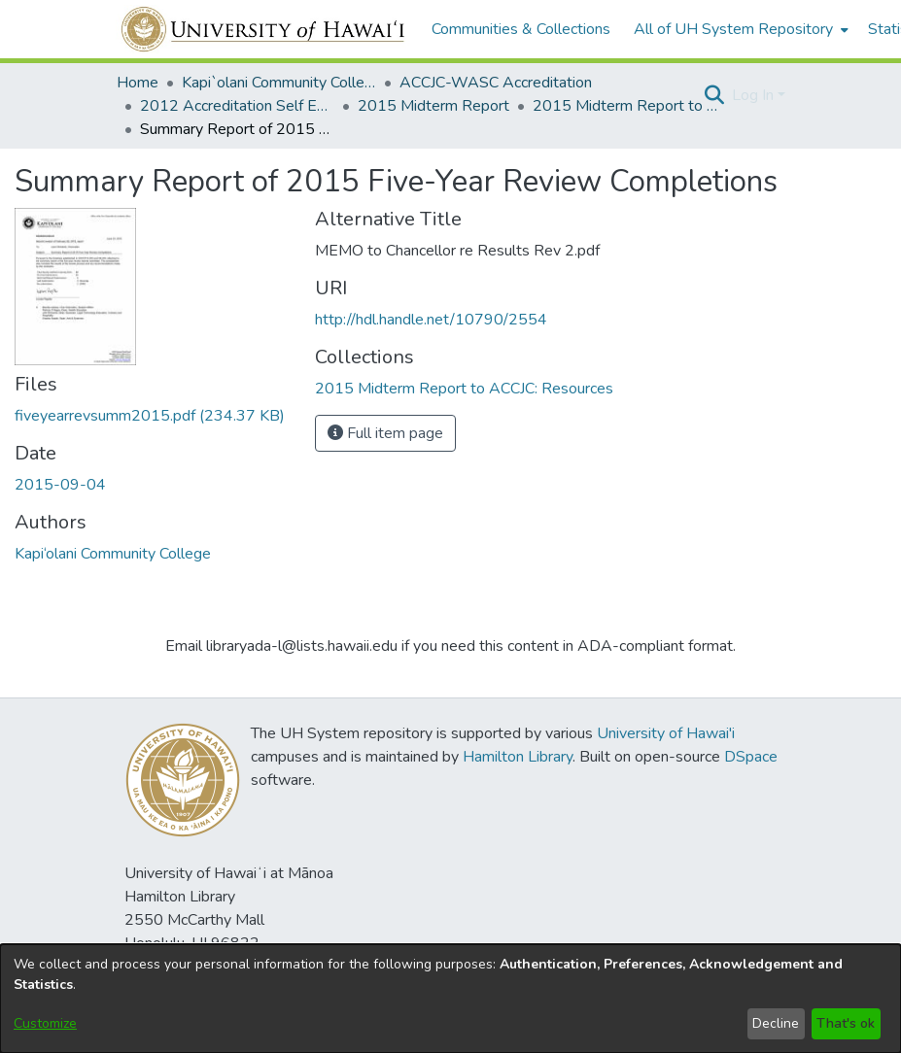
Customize (45, 1023)
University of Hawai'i (666, 733)
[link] (150, 415)
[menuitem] (739, 29)
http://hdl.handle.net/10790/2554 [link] (431, 319)
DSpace (751, 756)
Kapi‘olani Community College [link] (113, 553)
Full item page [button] (385, 433)
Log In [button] (755, 95)
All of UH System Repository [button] (733, 29)
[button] (715, 95)
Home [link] (137, 82)
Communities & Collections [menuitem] (521, 29)
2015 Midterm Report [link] (433, 106)
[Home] (264, 29)
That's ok (845, 1023)
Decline (775, 1023)
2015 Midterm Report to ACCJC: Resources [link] (630, 106)
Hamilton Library (517, 756)
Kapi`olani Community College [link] (279, 82)
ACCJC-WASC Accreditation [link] (495, 82)
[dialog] (450, 998)
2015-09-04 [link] (60, 484)
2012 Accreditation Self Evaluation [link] (237, 106)
